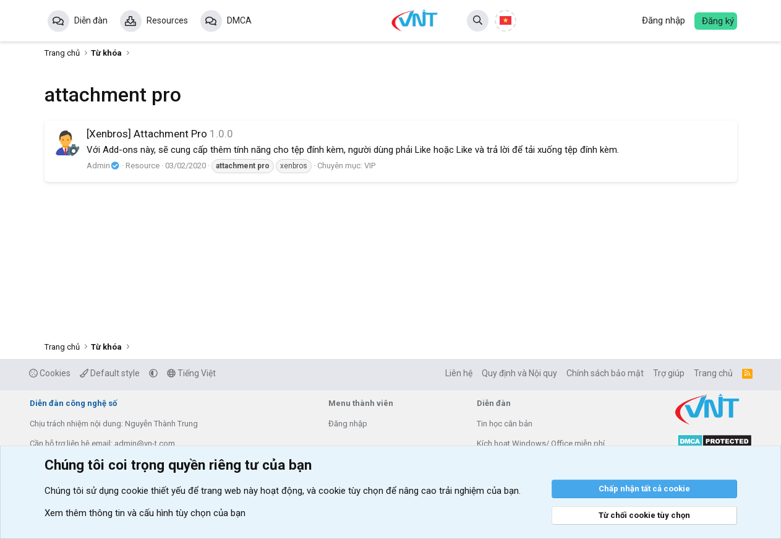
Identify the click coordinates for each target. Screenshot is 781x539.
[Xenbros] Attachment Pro (147, 133)
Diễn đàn (91, 20)
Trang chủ (713, 373)
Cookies (49, 373)
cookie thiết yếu (153, 490)
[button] (153, 373)
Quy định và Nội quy (519, 373)
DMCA (239, 20)
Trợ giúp (669, 373)
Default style (110, 373)
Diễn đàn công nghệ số (73, 403)
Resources (167, 20)
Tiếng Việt (191, 373)
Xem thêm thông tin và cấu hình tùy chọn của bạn (145, 513)
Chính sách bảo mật (605, 373)
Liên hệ (458, 373)
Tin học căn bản (504, 423)
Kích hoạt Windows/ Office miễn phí (541, 443)
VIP (369, 165)
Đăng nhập (347, 423)
